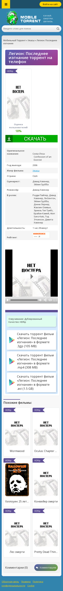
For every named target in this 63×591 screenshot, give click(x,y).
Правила (26, 581)
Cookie (30, 585)
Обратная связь (10, 581)
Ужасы (36, 170)
